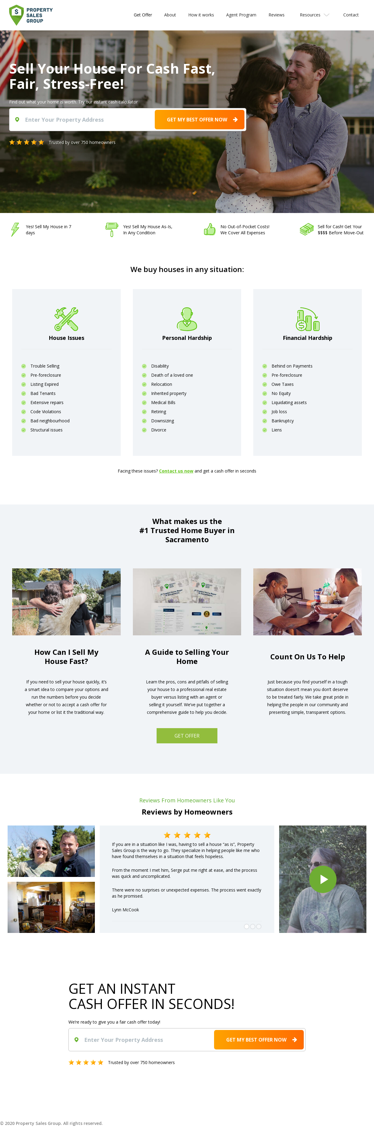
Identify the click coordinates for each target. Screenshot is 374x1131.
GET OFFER (187, 735)
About (170, 15)
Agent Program (241, 15)
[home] (31, 15)
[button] (314, 15)
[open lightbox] (322, 879)
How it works (201, 15)
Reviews (276, 15)
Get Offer (143, 15)
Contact (351, 15)
